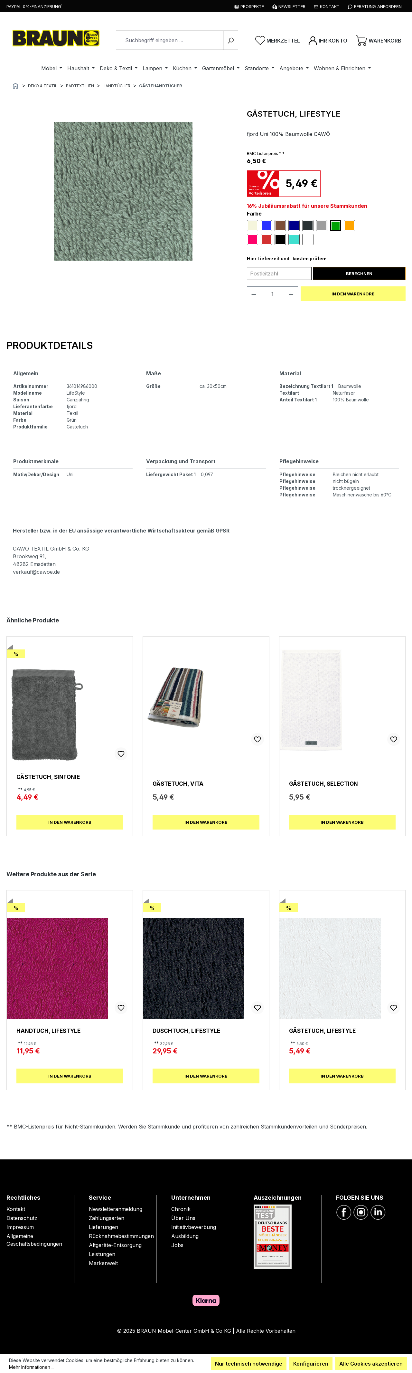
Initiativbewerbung (193, 1227)
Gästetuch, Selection (323, 784)
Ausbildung (185, 1236)
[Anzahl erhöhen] (291, 293)
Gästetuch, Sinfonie (48, 777)
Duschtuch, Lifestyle (186, 1031)
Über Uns (183, 1218)
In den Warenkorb (353, 293)
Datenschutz (21, 1218)
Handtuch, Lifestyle (48, 1031)
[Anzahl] (272, 293)
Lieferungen (103, 1227)
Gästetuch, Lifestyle (322, 1031)
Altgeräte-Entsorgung (115, 1245)
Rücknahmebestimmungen (121, 1236)
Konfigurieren (310, 1363)
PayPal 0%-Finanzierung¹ (34, 6)
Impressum (20, 1227)
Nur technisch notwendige (248, 1363)
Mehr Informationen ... (31, 1367)
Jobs (177, 1245)
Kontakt (15, 1209)
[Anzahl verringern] (253, 293)
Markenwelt (103, 1263)
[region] (123, 191)
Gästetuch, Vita (178, 784)
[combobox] (169, 40)
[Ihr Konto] (327, 40)
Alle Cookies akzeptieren (371, 1363)
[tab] (49, 345)
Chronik (181, 1209)
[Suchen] (230, 40)
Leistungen (102, 1254)
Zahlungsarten (106, 1218)
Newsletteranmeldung (115, 1209)
